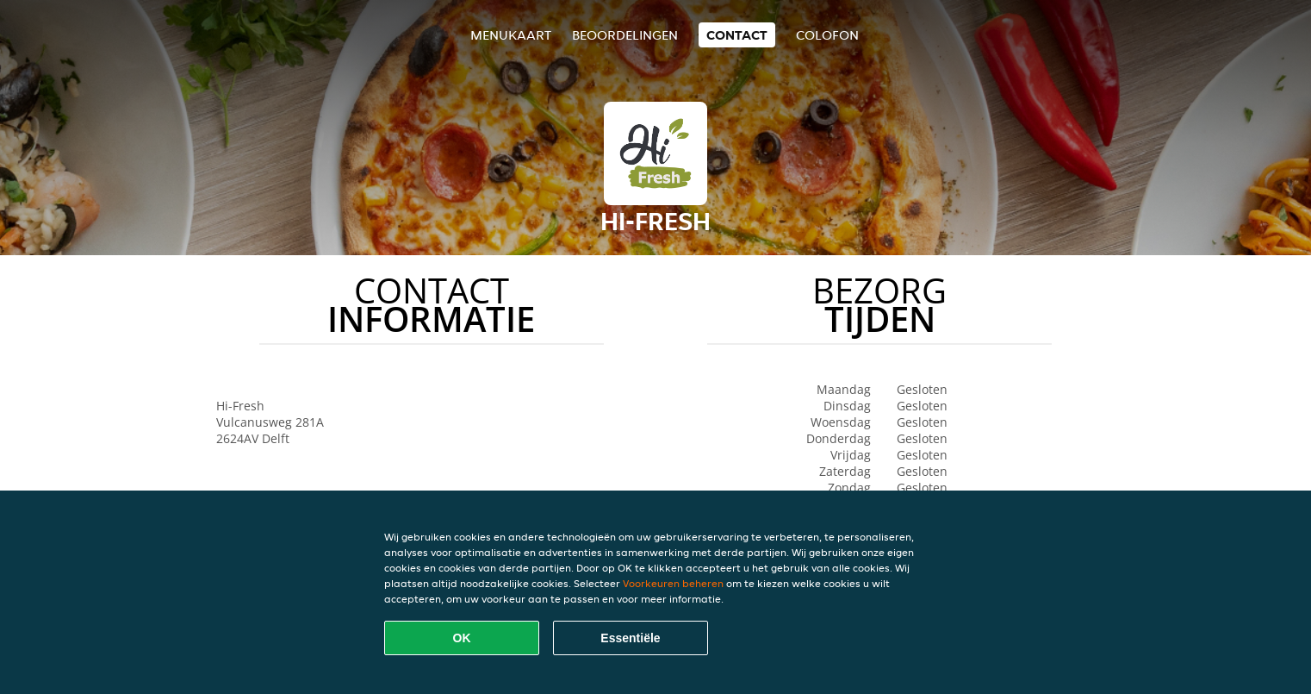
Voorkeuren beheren (673, 583)
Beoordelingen (625, 35)
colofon (827, 35)
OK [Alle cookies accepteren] (462, 638)
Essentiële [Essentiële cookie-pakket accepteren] (630, 638)
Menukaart (510, 35)
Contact (736, 35)
